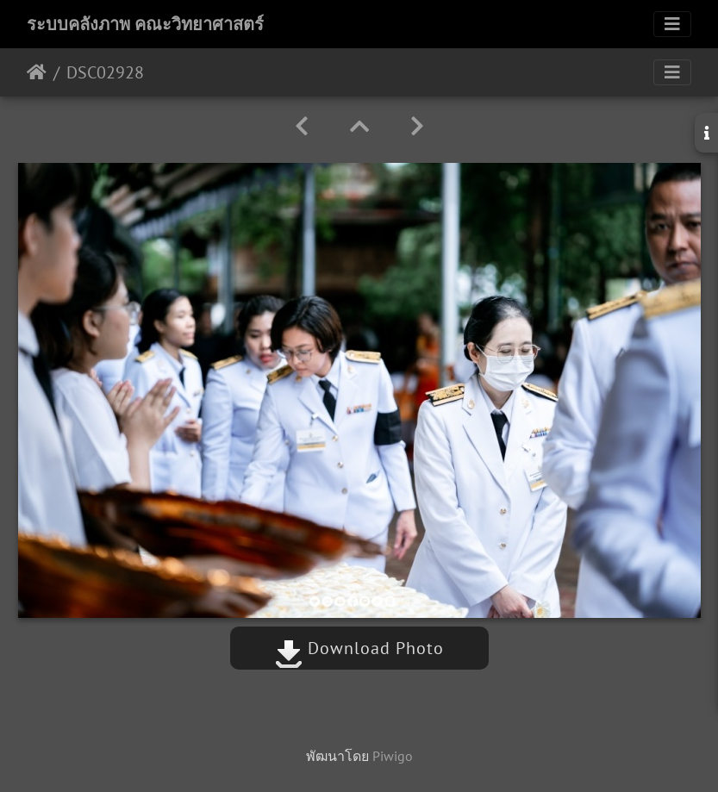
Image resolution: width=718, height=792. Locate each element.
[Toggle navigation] (672, 24)
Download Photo (359, 648)
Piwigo (392, 755)
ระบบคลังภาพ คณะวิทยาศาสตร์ (145, 24)
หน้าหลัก (37, 72)
